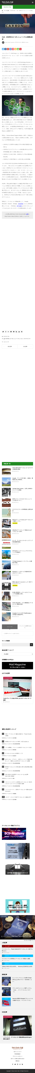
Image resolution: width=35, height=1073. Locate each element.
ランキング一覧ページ (29, 940)
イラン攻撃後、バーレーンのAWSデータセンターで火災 (18, 747)
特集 (13, 778)
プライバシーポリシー (17, 1056)
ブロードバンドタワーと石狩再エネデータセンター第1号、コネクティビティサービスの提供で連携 (19, 782)
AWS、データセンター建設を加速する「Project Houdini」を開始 (18, 734)
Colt (4, 338)
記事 (27, 214)
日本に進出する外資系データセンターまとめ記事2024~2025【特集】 (16, 775)
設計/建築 (14, 737)
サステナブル (7, 7)
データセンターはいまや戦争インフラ (14, 753)
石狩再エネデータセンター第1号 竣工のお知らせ (17, 741)
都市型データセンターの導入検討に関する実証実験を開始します (18, 767)
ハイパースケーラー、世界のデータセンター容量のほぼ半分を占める (18, 790)
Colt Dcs (7, 338)
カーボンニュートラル (15, 338)
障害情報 (14, 749)
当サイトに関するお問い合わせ (17, 1058)
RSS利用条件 (17, 1054)
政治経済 (14, 755)
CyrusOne (20, 203)
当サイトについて (17, 1051)
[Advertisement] (17, 274)
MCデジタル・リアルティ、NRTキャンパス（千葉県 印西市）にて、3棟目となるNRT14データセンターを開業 (18, 760)
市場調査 (14, 793)
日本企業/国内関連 (16, 743)
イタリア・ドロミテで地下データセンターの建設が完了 (18, 797)
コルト (21, 338)
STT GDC (19, 206)
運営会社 (17, 1061)
